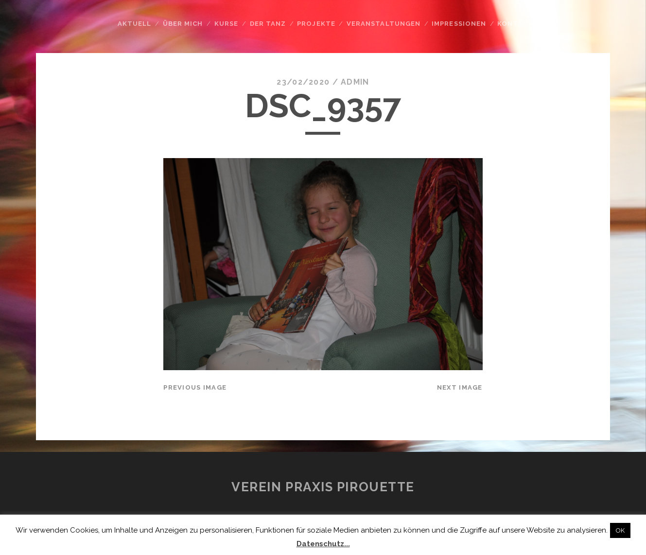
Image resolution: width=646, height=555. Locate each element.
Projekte (316, 23)
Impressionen (459, 23)
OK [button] (620, 530)
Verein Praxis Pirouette (323, 487)
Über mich (183, 23)
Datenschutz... (323, 543)
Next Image (460, 387)
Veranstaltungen (383, 23)
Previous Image (195, 387)
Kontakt (515, 23)
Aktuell (134, 23)
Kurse (226, 23)
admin (355, 82)
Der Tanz (268, 23)
